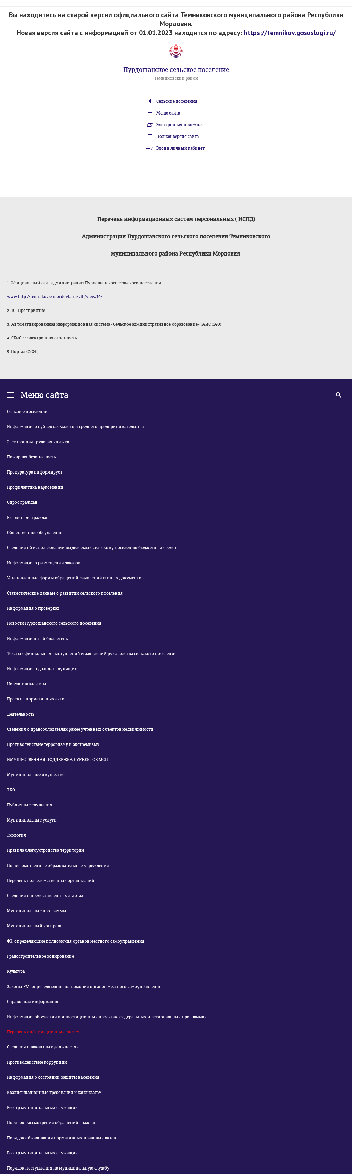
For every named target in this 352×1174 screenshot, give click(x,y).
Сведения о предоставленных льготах (45, 895)
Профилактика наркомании (35, 487)
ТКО (11, 789)
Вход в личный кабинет (180, 148)
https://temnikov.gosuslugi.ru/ (290, 32)
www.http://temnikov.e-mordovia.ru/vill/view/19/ (54, 296)
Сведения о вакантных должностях (43, 1047)
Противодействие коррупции (37, 1062)
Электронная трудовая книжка (38, 441)
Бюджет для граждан (28, 517)
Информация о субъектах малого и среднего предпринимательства (75, 426)
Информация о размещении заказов (43, 563)
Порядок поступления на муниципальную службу (58, 1168)
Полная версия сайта (177, 136)
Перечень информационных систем (43, 1032)
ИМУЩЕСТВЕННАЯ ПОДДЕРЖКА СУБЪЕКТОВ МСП (57, 759)
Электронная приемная (180, 124)
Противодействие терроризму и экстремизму (53, 744)
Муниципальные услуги (32, 820)
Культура (16, 971)
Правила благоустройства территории (45, 850)
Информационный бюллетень (37, 638)
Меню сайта (168, 113)
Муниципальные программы (36, 911)
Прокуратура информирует (34, 472)
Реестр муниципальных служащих (42, 1107)
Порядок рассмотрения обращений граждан (52, 1122)
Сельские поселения (176, 101)
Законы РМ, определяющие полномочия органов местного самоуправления (84, 986)
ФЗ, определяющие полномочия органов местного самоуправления (75, 941)
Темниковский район (176, 78)
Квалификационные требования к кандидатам (54, 1092)
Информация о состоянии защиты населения (53, 1077)
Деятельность (20, 714)
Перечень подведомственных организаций (51, 880)
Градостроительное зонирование (40, 956)
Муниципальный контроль (34, 926)
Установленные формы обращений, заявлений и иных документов (75, 578)
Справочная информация (32, 1001)
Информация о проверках (33, 608)
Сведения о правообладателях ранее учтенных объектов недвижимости (80, 729)
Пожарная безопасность (31, 457)
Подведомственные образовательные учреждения (58, 865)
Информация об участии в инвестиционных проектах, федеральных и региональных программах (107, 1016)
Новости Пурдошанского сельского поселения (54, 623)
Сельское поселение (27, 411)
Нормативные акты (26, 684)
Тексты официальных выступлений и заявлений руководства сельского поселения (92, 653)
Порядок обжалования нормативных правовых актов (61, 1137)
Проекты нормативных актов (37, 699)
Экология (16, 835)
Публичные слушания (29, 805)
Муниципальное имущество (36, 774)
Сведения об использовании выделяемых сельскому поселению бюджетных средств (93, 547)
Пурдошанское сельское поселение (176, 70)
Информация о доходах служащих (42, 668)
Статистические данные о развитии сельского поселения (65, 593)
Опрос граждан (22, 502)
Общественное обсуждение (34, 532)
